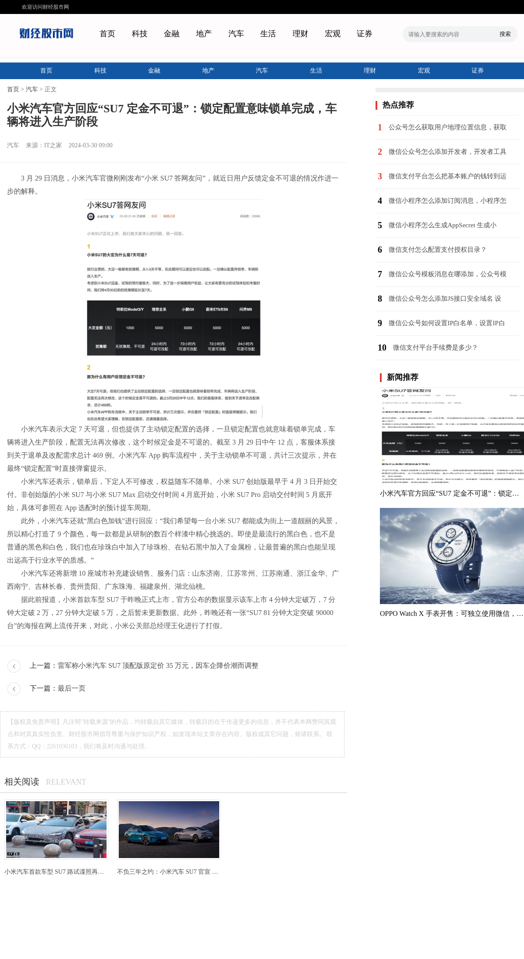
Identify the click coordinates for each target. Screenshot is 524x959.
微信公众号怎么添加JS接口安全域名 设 (445, 298)
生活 (268, 33)
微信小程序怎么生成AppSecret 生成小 (442, 225)
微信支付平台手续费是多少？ (435, 347)
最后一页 (72, 688)
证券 (364, 33)
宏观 (333, 33)
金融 (171, 33)
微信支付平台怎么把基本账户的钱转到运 (448, 176)
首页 (107, 33)
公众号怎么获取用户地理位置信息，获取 (448, 127)
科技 (140, 33)
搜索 (505, 34)
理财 (300, 33)
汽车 (236, 33)
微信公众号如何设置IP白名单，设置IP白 (447, 323)
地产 (204, 33)
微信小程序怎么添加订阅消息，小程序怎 (448, 200)
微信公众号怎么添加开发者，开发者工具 (448, 151)
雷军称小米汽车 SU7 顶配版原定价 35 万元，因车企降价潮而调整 (158, 665)
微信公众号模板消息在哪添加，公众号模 (448, 274)
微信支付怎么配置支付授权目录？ (438, 249)
